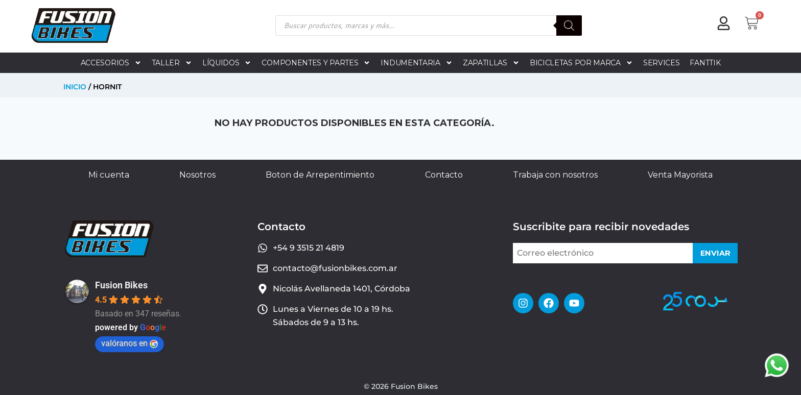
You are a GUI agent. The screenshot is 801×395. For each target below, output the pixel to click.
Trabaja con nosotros (555, 175)
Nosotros (197, 175)
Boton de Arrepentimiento (320, 175)
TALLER (172, 62)
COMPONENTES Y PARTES (316, 62)
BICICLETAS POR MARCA (581, 62)
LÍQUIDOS (227, 62)
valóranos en (129, 343)
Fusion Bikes (121, 285)
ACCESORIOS (111, 62)
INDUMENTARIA (416, 62)
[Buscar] (569, 25)
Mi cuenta (108, 175)
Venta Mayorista (680, 175)
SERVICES (661, 62)
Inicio (74, 86)
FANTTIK (705, 62)
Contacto (444, 175)
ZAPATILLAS (491, 62)
